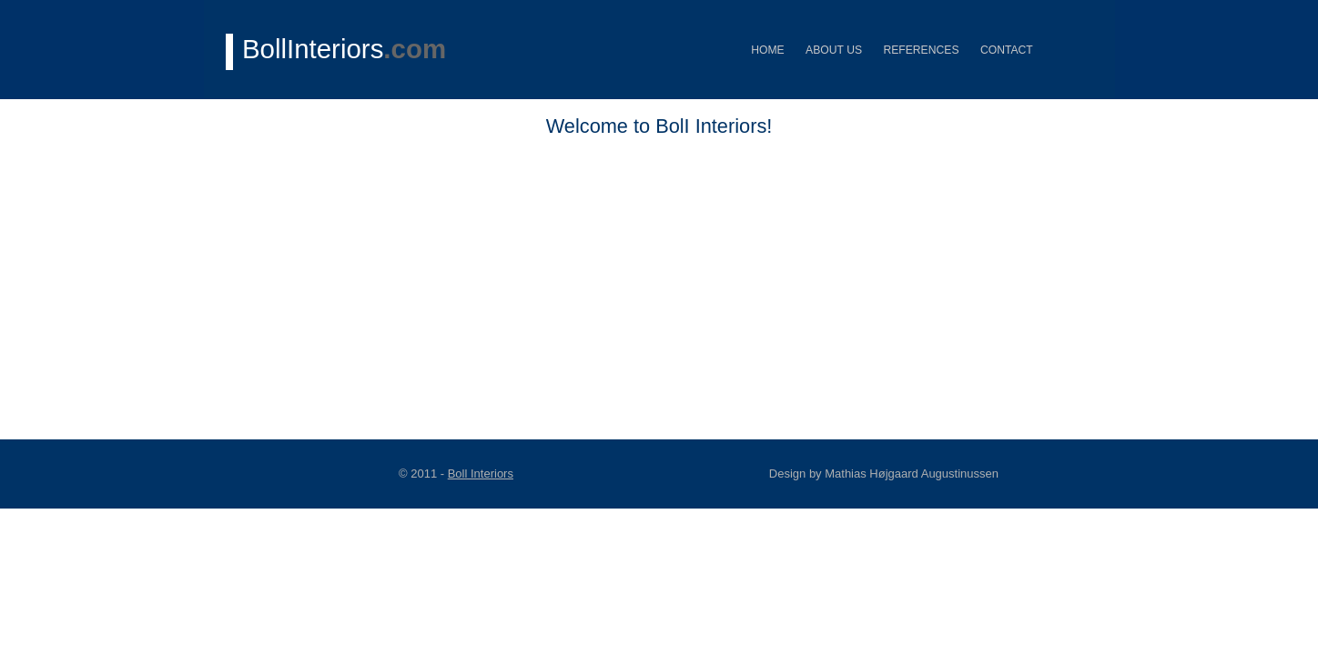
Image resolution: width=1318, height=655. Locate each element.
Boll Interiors (480, 473)
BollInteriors (344, 49)
